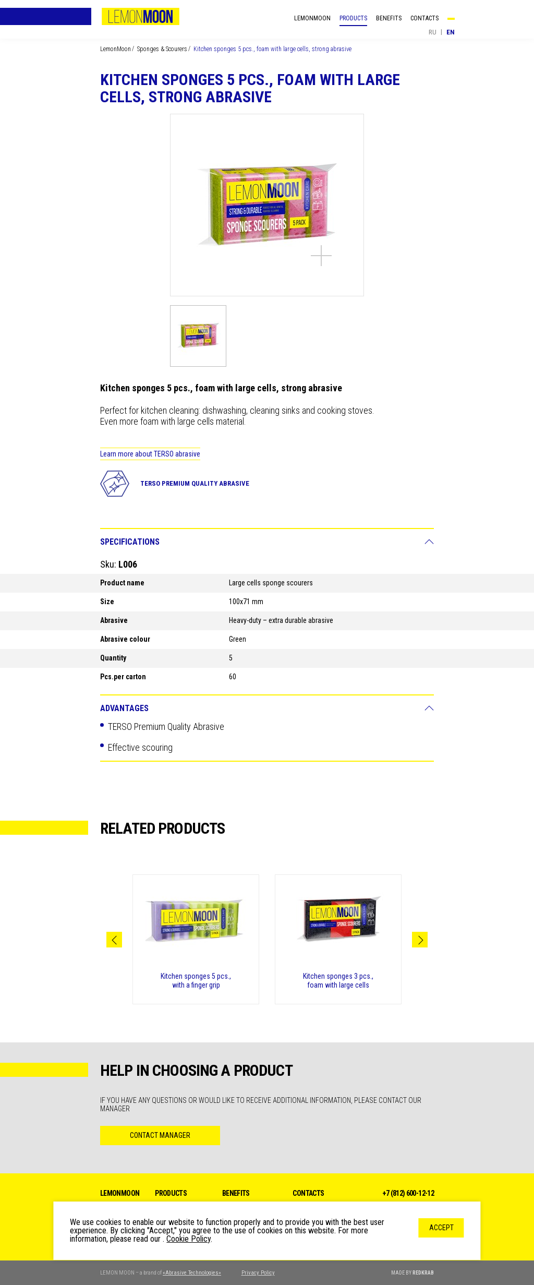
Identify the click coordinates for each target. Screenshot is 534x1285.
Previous (114, 939)
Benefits (389, 18)
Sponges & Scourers (162, 49)
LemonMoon (140, 16)
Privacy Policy (258, 1272)
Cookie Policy (188, 1239)
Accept (441, 1227)
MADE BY (412, 1273)
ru (432, 32)
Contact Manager (160, 1135)
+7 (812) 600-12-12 (408, 1193)
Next (420, 939)
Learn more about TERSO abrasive (150, 454)
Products (353, 18)
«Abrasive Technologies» (192, 1272)
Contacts (424, 18)
